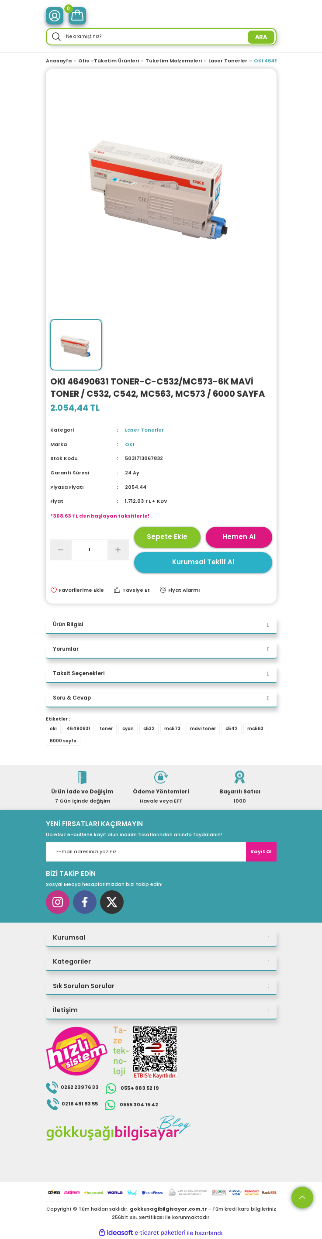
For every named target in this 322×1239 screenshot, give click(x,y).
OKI (129, 444)
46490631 (78, 728)
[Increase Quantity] (117, 550)
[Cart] (77, 15)
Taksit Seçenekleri (78, 673)
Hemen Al (239, 536)
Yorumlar (66, 648)
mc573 (172, 728)
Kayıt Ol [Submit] (261, 851)
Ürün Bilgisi (68, 624)
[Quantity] (89, 550)
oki (53, 728)
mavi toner (203, 728)
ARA (261, 37)
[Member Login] (54, 15)
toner (106, 728)
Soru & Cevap (72, 697)
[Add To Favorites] (77, 590)
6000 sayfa (63, 741)
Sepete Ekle (167, 536)
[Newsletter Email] (161, 851)
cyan (128, 728)
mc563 (255, 728)
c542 (231, 728)
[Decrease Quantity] (61, 550)
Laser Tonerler (144, 429)
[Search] (161, 36)
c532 (149, 728)
